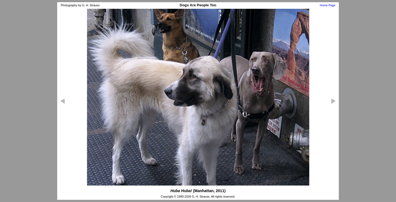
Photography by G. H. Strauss (80, 5)
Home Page (327, 5)
